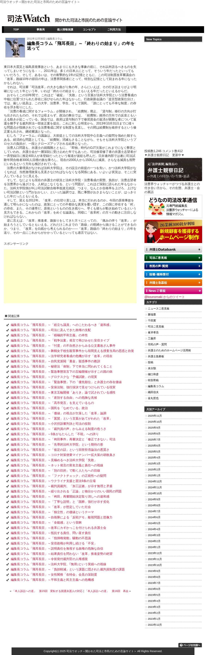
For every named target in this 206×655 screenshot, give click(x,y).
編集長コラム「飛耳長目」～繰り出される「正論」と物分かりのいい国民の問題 (66, 491)
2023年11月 (155, 559)
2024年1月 (154, 547)
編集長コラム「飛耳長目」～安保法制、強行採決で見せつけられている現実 (63, 387)
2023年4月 (154, 601)
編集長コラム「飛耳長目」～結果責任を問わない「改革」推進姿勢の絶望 (61, 553)
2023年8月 (154, 577)
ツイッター (162, 6)
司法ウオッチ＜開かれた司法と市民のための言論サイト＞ (101, 651)
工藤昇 (152, 338)
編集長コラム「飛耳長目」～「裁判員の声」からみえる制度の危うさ (58, 429)
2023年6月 (154, 589)
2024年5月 (154, 523)
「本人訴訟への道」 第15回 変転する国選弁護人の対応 (47, 591)
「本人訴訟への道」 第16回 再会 (106, 591)
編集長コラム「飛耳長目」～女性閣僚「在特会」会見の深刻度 (54, 574)
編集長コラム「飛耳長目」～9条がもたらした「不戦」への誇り (55, 434)
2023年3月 (154, 606)
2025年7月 (154, 439)
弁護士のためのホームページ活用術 (169, 350)
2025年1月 (154, 475)
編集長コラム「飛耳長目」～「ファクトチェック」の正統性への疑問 (58, 475)
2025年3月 (154, 463)
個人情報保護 (65, 29)
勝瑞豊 (152, 314)
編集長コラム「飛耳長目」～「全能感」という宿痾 (46, 522)
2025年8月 (154, 433)
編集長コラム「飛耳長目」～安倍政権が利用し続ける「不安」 (54, 543)
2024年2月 (154, 541)
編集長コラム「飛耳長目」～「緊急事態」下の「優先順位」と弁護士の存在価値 (66, 382)
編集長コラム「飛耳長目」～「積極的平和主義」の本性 (49, 335)
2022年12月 (155, 624)
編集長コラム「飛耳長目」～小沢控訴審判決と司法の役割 (51, 423)
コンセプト (89, 29)
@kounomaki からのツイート (164, 296)
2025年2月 (154, 469)
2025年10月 (155, 421)
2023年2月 (154, 612)
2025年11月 (155, 415)
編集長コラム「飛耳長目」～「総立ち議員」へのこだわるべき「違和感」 (61, 324)
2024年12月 (155, 481)
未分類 (152, 368)
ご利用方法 (114, 29)
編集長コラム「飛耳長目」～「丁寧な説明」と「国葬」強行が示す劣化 (60, 501)
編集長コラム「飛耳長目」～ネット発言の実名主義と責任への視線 (57, 465)
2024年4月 (154, 529)
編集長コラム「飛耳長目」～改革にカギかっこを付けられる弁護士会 (58, 527)
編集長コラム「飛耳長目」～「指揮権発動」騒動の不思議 (51, 538)
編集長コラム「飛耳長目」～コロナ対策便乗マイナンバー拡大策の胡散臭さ (63, 455)
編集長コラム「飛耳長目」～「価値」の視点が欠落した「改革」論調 (58, 413)
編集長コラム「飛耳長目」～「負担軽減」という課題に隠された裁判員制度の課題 (68, 569)
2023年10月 (155, 565)
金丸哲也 (153, 398)
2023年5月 (154, 595)
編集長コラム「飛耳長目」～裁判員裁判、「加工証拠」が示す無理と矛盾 (61, 486)
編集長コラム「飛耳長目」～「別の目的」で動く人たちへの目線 (55, 470)
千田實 (152, 320)
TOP (16, 29)
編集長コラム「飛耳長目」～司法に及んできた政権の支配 (51, 330)
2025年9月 (154, 427)
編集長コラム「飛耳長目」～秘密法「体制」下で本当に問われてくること (63, 366)
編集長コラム (54, 38)
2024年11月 (155, 487)
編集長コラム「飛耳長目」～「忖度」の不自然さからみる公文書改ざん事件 (63, 345)
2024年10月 (155, 493)
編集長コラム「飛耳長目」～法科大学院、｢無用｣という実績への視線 (58, 564)
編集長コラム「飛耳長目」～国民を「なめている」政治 (49, 408)
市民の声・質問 (157, 344)
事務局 (41, 29)
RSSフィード (194, 6)
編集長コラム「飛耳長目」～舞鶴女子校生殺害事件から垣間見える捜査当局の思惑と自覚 (72, 350)
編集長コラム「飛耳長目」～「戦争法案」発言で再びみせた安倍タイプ (60, 340)
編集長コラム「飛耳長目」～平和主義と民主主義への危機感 (52, 579)
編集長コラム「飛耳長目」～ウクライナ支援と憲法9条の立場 (53, 481)
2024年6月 (154, 517)
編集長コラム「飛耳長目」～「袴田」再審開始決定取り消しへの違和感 (60, 496)
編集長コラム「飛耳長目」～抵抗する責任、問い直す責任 (51, 533)
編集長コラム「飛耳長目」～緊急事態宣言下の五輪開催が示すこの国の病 (61, 371)
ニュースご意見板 (158, 308)
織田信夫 (153, 392)
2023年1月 (154, 618)
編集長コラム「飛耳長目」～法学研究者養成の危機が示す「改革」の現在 (61, 356)
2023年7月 (154, 583)
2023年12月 (155, 553)
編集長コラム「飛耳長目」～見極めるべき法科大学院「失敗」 (54, 460)
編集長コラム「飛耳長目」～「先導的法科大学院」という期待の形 (58, 444)
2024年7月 (154, 511)
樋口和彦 (153, 374)
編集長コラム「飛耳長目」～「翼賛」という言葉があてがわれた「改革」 (61, 418)
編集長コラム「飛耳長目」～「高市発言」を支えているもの (52, 402)
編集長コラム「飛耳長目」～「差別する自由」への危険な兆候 (55, 397)
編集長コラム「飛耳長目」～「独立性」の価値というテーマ (52, 512)
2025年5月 (154, 451)
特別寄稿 (153, 380)
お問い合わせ (177, 6)
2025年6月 (154, 445)
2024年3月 (154, 535)
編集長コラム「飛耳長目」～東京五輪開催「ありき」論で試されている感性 (65, 392)
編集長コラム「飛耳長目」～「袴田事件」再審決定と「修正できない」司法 (63, 439)
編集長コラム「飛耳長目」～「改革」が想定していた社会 (51, 507)
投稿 (150, 362)
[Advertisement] (70, 276)
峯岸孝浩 (153, 332)
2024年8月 (154, 505)
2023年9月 (154, 571)
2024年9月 (154, 499)
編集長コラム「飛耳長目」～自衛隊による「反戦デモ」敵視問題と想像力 (63, 517)
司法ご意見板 (156, 326)
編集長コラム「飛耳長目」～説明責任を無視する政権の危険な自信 (57, 548)
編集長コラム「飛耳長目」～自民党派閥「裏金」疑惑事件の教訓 (55, 361)
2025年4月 (154, 457)
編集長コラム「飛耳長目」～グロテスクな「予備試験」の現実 (54, 376)
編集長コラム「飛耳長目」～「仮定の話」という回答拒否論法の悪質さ (60, 449)
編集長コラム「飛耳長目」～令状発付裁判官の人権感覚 (49, 559)
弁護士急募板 (156, 356)
